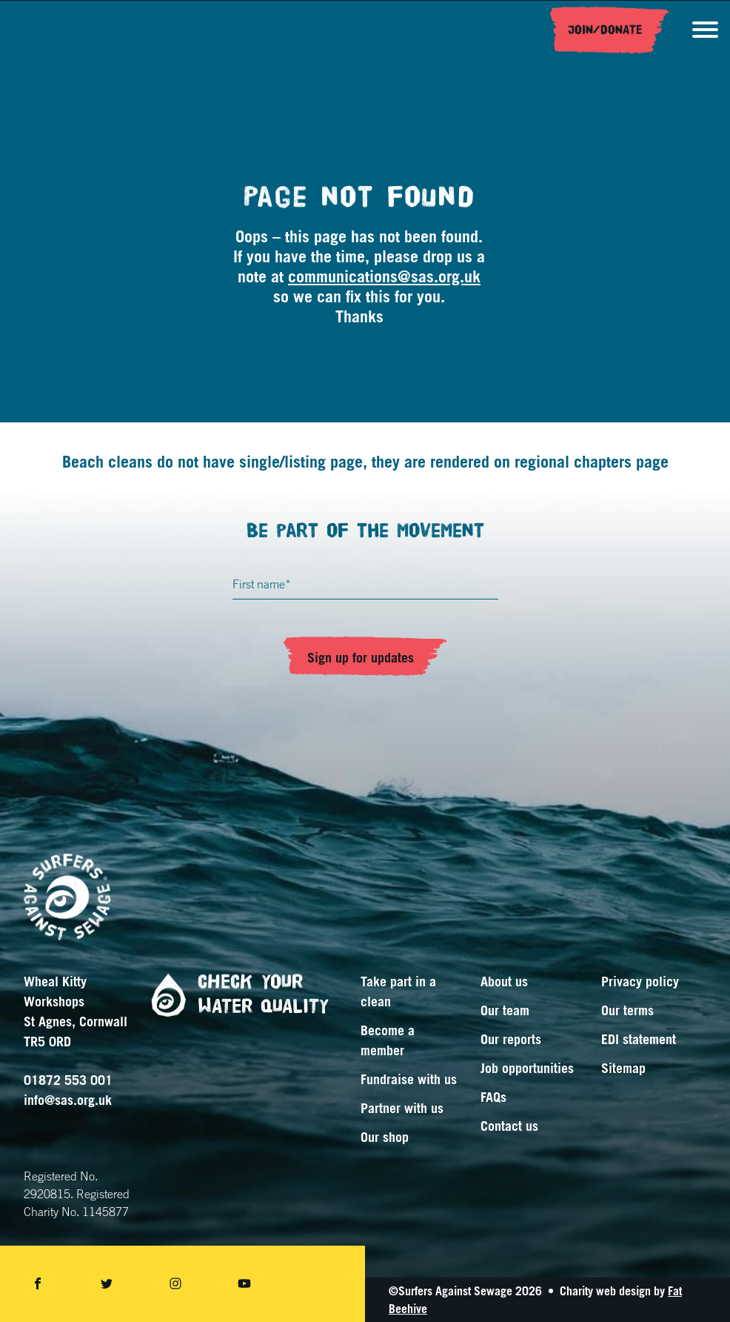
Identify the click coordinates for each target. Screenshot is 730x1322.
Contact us (509, 1125)
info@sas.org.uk (68, 1100)
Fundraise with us (409, 1079)
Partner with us (402, 1108)
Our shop (385, 1137)
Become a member (388, 1040)
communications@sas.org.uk (384, 276)
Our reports (510, 1039)
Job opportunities (527, 1068)
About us (504, 981)
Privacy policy (640, 981)
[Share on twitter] (106, 1284)
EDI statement (638, 1039)
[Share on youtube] (244, 1284)
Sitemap (623, 1068)
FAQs (493, 1097)
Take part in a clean (398, 991)
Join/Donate (605, 30)
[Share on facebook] (38, 1284)
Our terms (627, 1010)
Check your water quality (234, 995)
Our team (504, 1010)
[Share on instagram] (175, 1284)
